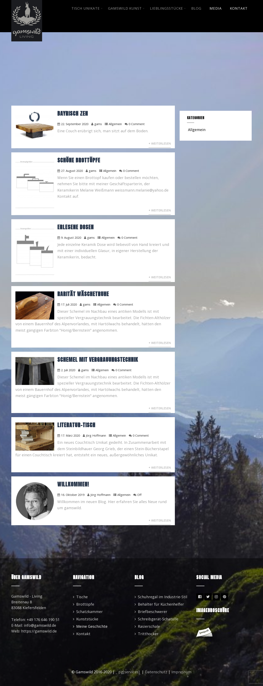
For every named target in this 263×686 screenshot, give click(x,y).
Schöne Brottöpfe (78, 160)
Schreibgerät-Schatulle (158, 618)
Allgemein (115, 124)
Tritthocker (148, 633)
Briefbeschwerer (152, 611)
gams (98, 124)
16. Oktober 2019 (72, 495)
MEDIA (216, 8)
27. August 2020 (72, 171)
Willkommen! (73, 484)
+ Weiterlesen (160, 143)
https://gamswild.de (39, 631)
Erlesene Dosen (75, 227)
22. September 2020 (74, 124)
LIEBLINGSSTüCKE (168, 8)
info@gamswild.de (40, 625)
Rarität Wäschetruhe (83, 294)
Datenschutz (156, 671)
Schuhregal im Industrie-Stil (162, 596)
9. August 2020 (71, 238)
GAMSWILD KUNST (126, 8)
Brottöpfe (85, 604)
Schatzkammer (89, 611)
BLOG (196, 8)
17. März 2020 (70, 435)
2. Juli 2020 (68, 370)
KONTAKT (239, 8)
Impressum (181, 671)
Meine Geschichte (91, 626)
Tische (82, 596)
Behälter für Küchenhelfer (161, 604)
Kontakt (83, 633)
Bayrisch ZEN (72, 113)
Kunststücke (87, 618)
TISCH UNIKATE (87, 8)
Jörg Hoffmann (96, 435)
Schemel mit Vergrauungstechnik (97, 359)
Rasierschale (149, 626)
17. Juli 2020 (69, 304)
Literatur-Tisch (76, 425)
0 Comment (137, 124)
